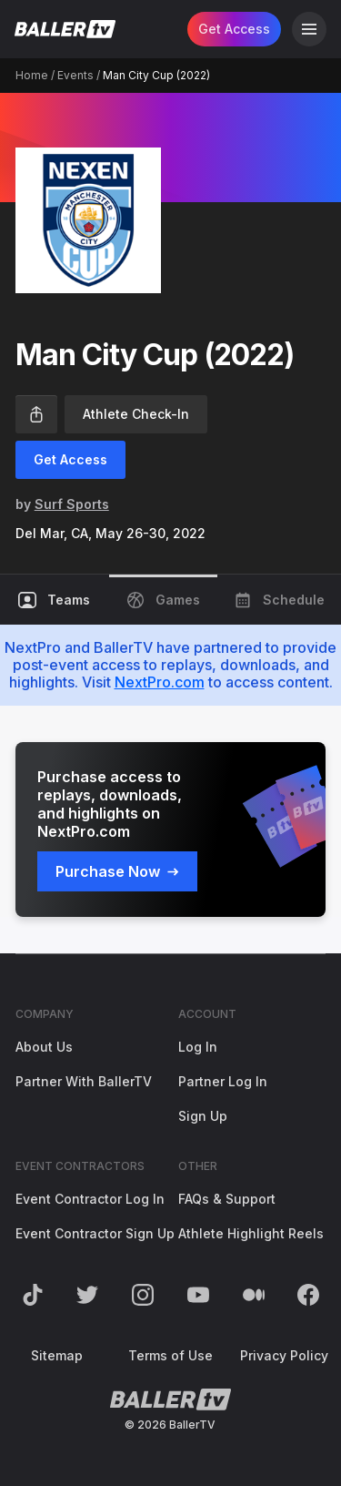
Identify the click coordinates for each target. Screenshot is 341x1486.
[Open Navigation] (309, 29)
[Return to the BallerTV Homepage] (65, 29)
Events (75, 75)
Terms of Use (170, 1355)
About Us (44, 1046)
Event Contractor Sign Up (95, 1233)
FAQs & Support (227, 1198)
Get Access (234, 28)
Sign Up (202, 1116)
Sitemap (57, 1355)
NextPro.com (160, 682)
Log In (197, 1046)
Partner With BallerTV (83, 1081)
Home (31, 75)
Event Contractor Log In (90, 1198)
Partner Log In (222, 1081)
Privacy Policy (284, 1355)
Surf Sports (72, 504)
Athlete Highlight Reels (251, 1233)
